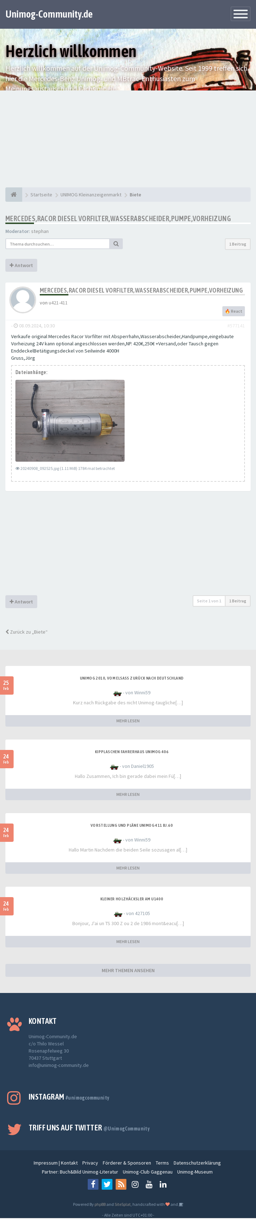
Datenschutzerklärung (197, 1163)
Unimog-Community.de (49, 14)
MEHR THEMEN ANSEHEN (128, 970)
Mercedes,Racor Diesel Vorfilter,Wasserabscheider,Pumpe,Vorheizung (118, 218)
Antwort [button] (21, 265)
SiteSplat (123, 1204)
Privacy (90, 1163)
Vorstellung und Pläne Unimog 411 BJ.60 (132, 825)
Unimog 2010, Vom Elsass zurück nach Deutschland (132, 678)
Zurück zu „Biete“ (26, 632)
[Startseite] (13, 194)
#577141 (236, 325)
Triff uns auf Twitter (89, 1127)
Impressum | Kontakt (56, 1163)
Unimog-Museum (195, 1172)
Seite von (209, 600)
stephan (40, 231)
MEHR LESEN (128, 720)
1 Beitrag (237, 244)
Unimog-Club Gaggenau (148, 1172)
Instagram (69, 1096)
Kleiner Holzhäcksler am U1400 (131, 898)
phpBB (100, 1204)
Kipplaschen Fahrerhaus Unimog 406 (131, 751)
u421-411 (58, 302)
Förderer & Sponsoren (127, 1163)
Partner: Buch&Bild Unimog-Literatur (80, 1172)
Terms (162, 1163)
